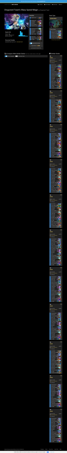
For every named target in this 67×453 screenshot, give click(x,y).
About (60, 449)
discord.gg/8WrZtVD (41, 1)
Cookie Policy (56, 449)
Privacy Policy (51, 449)
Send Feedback (47, 4)
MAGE (51, 57)
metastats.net (22, 449)
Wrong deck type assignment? (56, 39)
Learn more (52, 451)
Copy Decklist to (36, 46)
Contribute (40, 4)
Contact (46, 449)
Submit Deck (54, 4)
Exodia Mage (53, 18)
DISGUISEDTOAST (20, 41)
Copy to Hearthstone (54, 61)
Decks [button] (61, 4)
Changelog (42, 449)
